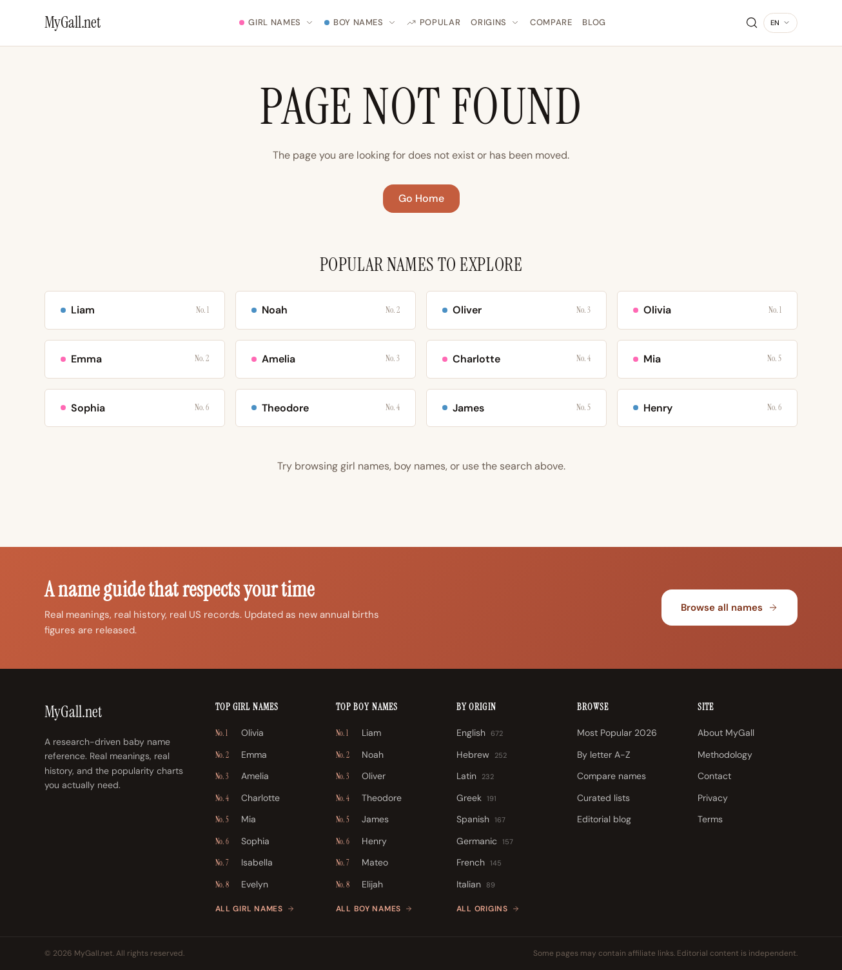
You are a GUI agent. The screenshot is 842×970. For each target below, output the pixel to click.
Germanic (484, 841)
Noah (360, 755)
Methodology (725, 754)
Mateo (362, 862)
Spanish (480, 819)
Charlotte (247, 798)
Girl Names (276, 22)
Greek (476, 798)
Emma (241, 755)
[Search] (751, 22)
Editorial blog (604, 819)
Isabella (244, 862)
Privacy (713, 798)
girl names (364, 466)
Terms (710, 819)
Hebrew (481, 755)
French (479, 862)
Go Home (421, 198)
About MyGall (726, 732)
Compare (551, 22)
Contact (714, 776)
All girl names (255, 909)
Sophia (242, 841)
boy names (419, 466)
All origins (488, 909)
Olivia (239, 733)
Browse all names (729, 607)
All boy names (374, 909)
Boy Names (360, 22)
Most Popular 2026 (617, 732)
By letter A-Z (604, 754)
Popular (434, 22)
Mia (235, 819)
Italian (475, 884)
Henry (361, 841)
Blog (594, 22)
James (362, 819)
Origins (495, 22)
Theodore (369, 798)
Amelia (242, 776)
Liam (358, 733)
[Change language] (780, 23)
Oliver (361, 776)
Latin (475, 776)
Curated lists (603, 798)
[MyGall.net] (72, 22)
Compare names (611, 776)
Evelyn (241, 884)
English (479, 733)
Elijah (359, 884)
